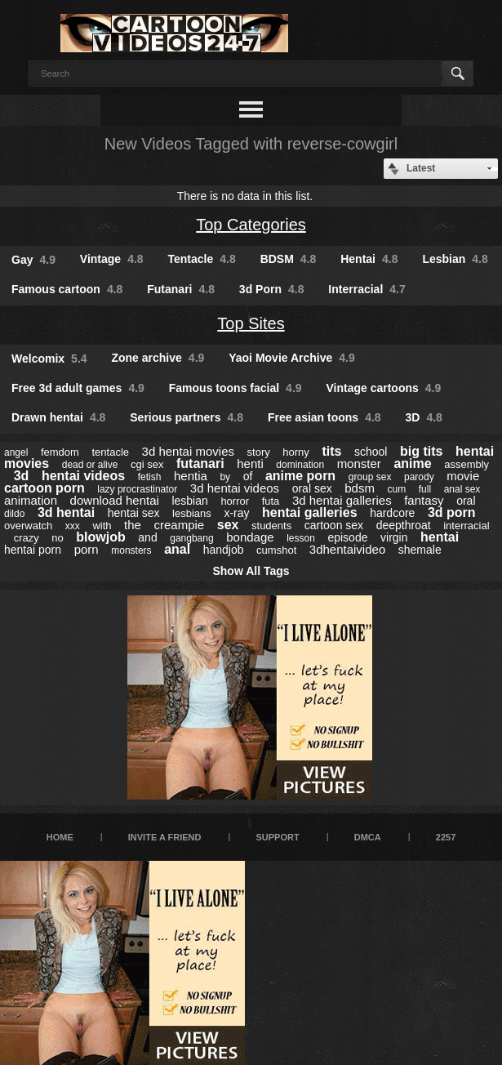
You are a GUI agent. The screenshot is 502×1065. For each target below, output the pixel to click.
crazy (26, 538)
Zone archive (157, 357)
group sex (370, 477)
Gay (33, 259)
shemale (420, 549)
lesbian (189, 500)
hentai (439, 537)
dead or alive (90, 464)
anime (412, 463)
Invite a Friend (165, 837)
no (57, 538)
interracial (466, 525)
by (225, 477)
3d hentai (66, 512)
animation (30, 500)
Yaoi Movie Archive (292, 357)
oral (465, 500)
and (147, 537)
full (425, 489)
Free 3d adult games (77, 387)
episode (347, 537)
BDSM (288, 258)
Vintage (112, 258)
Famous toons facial (235, 387)
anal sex (462, 489)
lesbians (191, 513)
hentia (190, 476)
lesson (301, 538)
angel (16, 452)
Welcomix (49, 358)
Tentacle (202, 258)
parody (419, 477)
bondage (249, 537)
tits (331, 451)
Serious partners (186, 417)
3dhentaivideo (347, 549)
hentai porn (32, 549)
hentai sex (134, 512)
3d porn (452, 512)
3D (424, 417)
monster (359, 463)
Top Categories (251, 225)
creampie (178, 525)
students (271, 525)
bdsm (359, 488)
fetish (150, 477)
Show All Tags (250, 570)
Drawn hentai (58, 417)
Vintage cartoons (383, 387)
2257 (445, 837)
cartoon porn (44, 488)
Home (60, 837)
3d (21, 476)
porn (86, 549)
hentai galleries (310, 512)
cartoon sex (333, 525)
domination (300, 464)
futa (271, 501)
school (370, 451)
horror (234, 501)
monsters (131, 550)
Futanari (181, 289)
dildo (14, 513)
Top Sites (250, 323)
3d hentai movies (188, 451)
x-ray (236, 512)
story (258, 452)
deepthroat (403, 525)
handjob (223, 549)
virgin (393, 537)
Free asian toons (324, 417)
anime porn (300, 476)
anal (177, 549)
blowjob (100, 537)
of (248, 476)
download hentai (114, 500)
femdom (60, 452)
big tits (421, 451)
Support (277, 837)
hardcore (392, 512)
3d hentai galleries (342, 500)
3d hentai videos (234, 488)
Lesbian (454, 258)
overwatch (28, 525)
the (132, 525)
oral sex (312, 488)
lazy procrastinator (137, 489)
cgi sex (147, 464)
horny (295, 452)
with (101, 525)
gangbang (191, 538)
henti (250, 463)
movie (462, 476)
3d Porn (271, 289)
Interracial (366, 289)
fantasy (423, 500)
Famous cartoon (66, 289)
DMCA (367, 837)
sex (228, 525)
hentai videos (83, 476)
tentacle (110, 452)
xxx (72, 526)
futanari (200, 463)
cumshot (276, 550)
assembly (466, 464)
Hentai (369, 258)
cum (397, 489)
